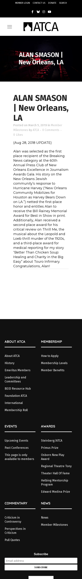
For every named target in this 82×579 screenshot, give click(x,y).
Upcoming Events (16, 440)
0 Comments (50, 130)
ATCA (36, 130)
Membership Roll (16, 410)
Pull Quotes (12, 540)
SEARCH (63, 3)
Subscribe (41, 554)
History (9, 363)
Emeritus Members (17, 370)
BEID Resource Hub (18, 388)
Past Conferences (17, 447)
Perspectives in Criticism (15, 531)
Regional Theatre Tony (56, 466)
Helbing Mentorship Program (54, 482)
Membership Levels (54, 363)
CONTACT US (39, 3)
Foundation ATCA (16, 396)
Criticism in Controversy (13, 519)
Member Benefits (52, 370)
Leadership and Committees (15, 379)
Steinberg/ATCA (51, 440)
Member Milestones (54, 524)
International (14, 403)
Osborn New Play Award (52, 457)
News (44, 517)
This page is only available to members (19, 457)
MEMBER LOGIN (22, 3)
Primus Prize (49, 447)
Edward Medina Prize (55, 491)
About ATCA (12, 356)
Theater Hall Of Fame (55, 473)
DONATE (52, 3)
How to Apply (50, 356)
